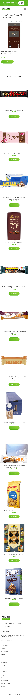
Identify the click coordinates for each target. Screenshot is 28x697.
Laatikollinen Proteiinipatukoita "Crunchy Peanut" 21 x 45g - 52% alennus (14, 466)
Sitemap (3, 686)
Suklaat (15, 51)
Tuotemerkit (4, 662)
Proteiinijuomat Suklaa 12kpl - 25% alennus (14, 422)
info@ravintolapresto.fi (7, 640)
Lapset (3, 654)
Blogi (2, 675)
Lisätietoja (7, 61)
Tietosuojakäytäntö (6, 683)
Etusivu (3, 19)
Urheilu (3, 665)
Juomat (3, 648)
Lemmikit (3, 657)
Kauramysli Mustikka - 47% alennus (14, 598)
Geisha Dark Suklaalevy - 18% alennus (14, 154)
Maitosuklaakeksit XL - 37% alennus (14, 511)
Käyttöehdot (4, 680)
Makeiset (10, 51)
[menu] (25, 9)
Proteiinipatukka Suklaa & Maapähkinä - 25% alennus (14, 377)
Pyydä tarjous (21, 3)
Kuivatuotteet (4, 651)
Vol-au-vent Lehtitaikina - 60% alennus (14, 554)
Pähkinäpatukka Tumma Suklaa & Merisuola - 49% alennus (14, 287)
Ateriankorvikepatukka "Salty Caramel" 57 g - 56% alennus (14, 332)
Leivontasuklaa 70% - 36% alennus (14, 242)
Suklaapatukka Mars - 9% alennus (14, 110)
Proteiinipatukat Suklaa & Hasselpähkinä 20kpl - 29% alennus (14, 198)
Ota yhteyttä (4, 678)
